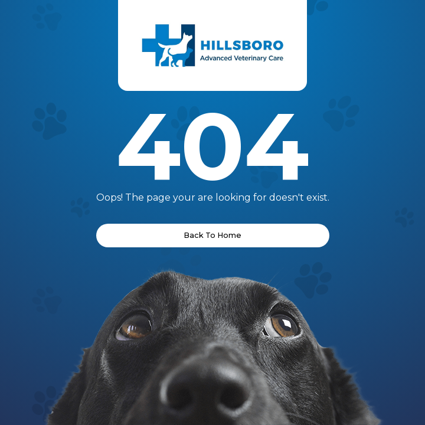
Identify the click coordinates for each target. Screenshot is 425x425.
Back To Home (212, 235)
